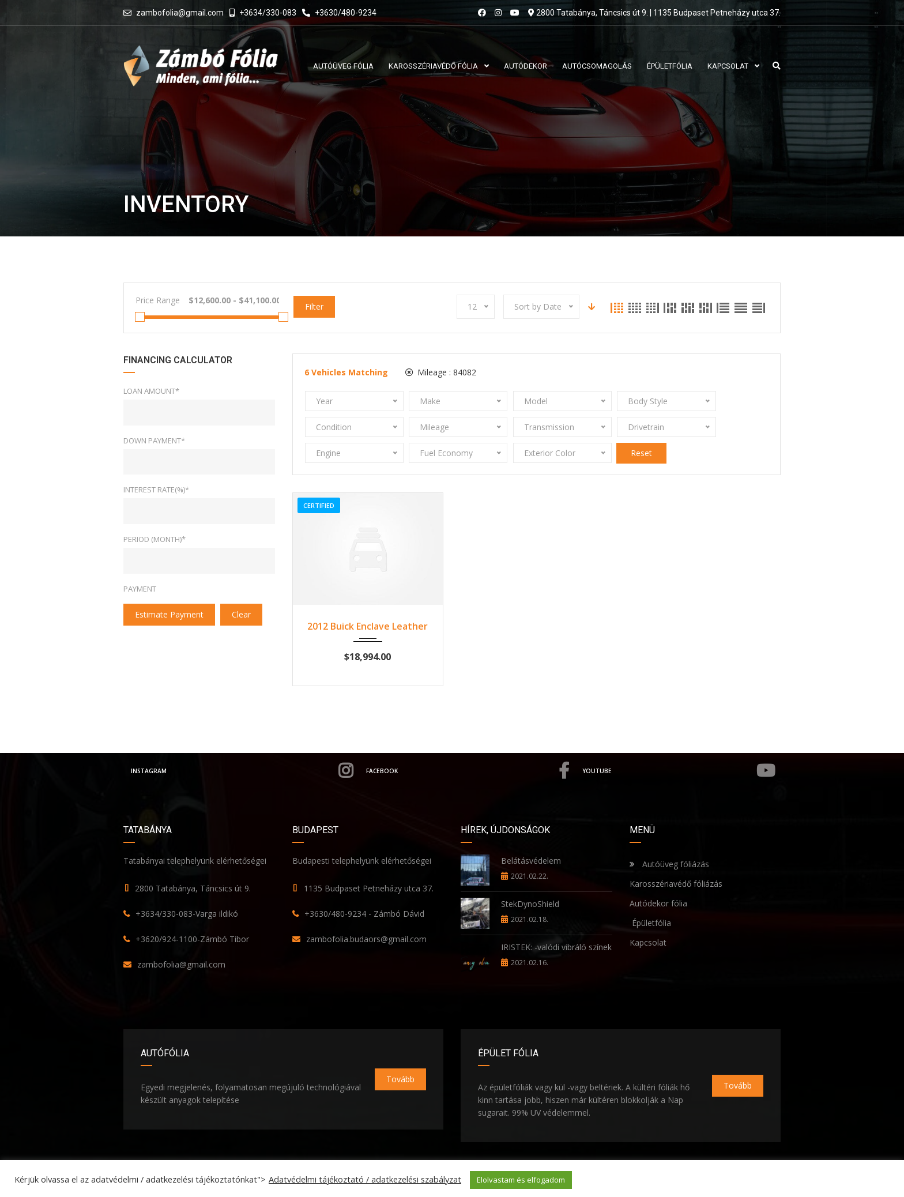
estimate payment (169, 614)
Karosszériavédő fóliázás (676, 857)
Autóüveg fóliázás (675, 838)
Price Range (157, 300)
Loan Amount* (151, 391)
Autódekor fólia (658, 877)
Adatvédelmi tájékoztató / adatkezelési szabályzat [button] (365, 1179)
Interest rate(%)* (156, 489)
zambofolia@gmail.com (180, 12)
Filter (314, 306)
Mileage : (440, 372)
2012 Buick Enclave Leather (367, 600)
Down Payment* (154, 440)
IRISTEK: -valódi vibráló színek (556, 921)
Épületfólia (650, 896)
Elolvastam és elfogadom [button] (521, 1180)
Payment (139, 589)
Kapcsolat (648, 916)
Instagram (243, 745)
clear (241, 614)
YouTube (681, 745)
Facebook (472, 745)
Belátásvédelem (531, 834)
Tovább (400, 1053)
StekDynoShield (530, 877)
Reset (716, 426)
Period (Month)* (154, 539)
